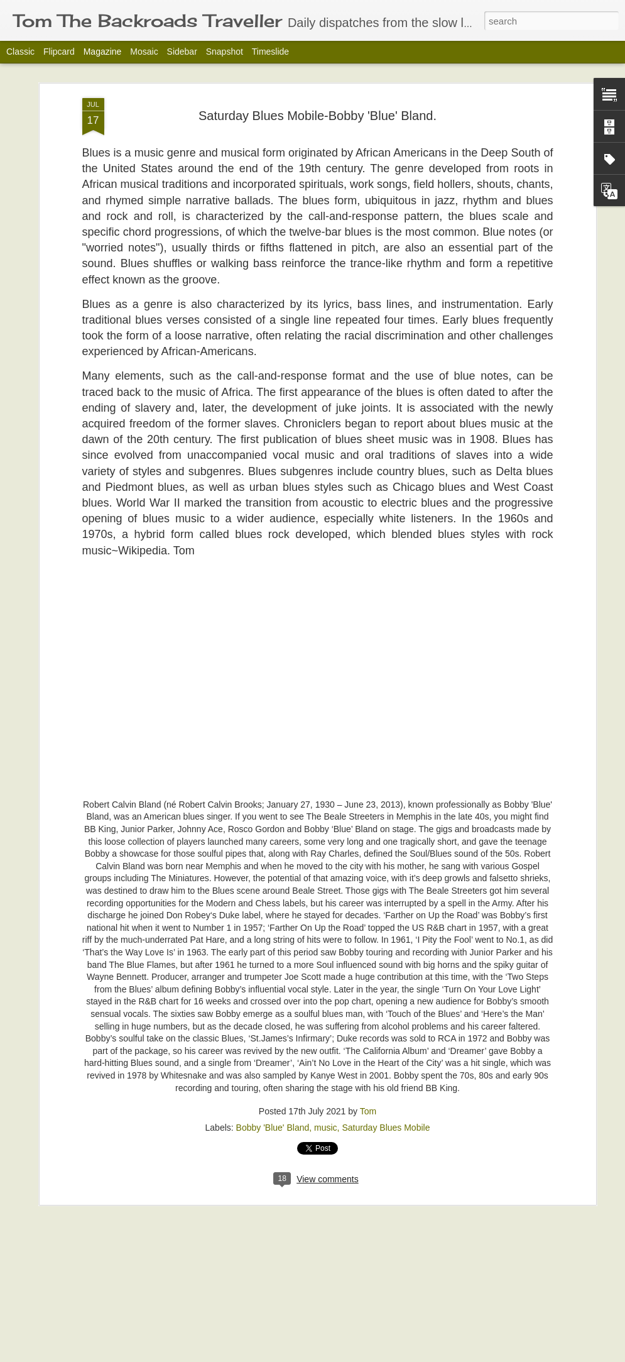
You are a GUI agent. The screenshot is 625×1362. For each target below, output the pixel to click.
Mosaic (144, 52)
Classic (20, 52)
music (325, 1128)
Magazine (103, 52)
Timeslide (270, 52)
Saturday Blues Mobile (386, 1128)
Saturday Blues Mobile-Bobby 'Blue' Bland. (317, 116)
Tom (368, 1111)
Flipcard (59, 52)
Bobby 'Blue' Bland (273, 1128)
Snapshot (224, 52)
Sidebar (182, 52)
